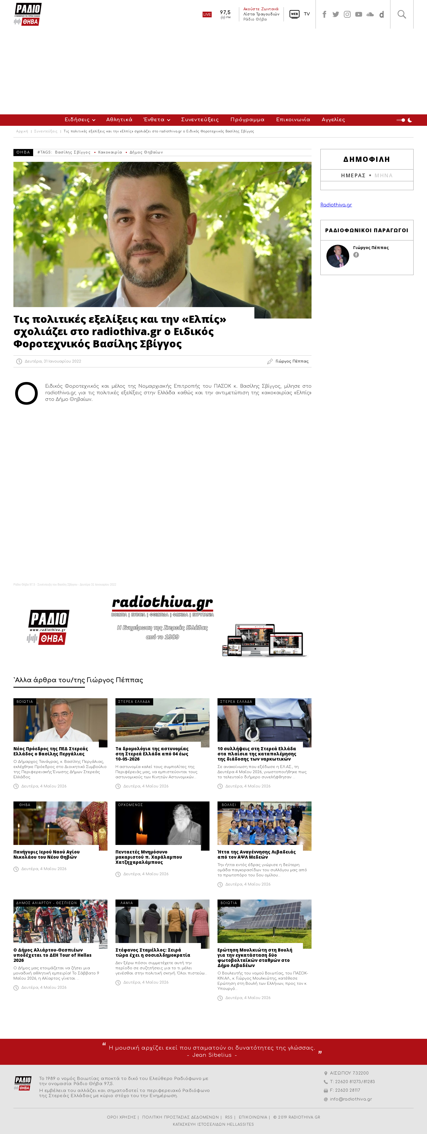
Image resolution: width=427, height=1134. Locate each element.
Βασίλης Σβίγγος (73, 152)
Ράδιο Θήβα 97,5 (24, 584)
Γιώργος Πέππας (371, 247)
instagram (347, 14)
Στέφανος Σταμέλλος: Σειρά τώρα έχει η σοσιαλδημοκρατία (152, 952)
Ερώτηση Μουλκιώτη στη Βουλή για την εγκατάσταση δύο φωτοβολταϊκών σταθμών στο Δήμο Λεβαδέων (255, 957)
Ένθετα (154, 119)
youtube (358, 14)
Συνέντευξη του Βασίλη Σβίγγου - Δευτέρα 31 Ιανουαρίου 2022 (76, 584)
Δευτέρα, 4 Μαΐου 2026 (44, 786)
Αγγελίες (333, 119)
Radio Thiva (27, 14)
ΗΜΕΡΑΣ (353, 175)
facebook (324, 14)
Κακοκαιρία (110, 152)
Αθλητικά (119, 119)
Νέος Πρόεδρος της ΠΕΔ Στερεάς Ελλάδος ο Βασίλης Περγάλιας (50, 751)
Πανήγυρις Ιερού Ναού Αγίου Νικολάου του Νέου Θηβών (46, 854)
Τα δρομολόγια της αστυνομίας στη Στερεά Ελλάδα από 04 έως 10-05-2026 (152, 754)
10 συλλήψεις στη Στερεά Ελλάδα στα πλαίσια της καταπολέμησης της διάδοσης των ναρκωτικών (257, 754)
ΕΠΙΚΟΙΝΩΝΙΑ (253, 1117)
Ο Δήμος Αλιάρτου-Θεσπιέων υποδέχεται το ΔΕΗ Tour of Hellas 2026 (52, 955)
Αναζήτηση (402, 14)
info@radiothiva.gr (351, 1099)
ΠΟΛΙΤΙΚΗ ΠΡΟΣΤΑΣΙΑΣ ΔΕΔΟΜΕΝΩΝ (180, 1117)
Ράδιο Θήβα (255, 19)
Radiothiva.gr (336, 205)
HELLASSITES (240, 1125)
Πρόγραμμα (247, 119)
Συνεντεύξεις (200, 119)
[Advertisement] (213, 71)
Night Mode (405, 120)
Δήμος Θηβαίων (146, 152)
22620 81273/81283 (355, 1082)
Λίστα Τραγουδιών (261, 14)
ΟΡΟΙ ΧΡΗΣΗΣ (121, 1117)
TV (307, 14)
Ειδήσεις (77, 119)
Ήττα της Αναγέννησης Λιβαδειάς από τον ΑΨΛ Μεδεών (257, 854)
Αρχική (22, 131)
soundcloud (370, 14)
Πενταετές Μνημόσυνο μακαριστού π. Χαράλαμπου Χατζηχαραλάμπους (148, 857)
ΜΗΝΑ (383, 175)
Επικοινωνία (293, 119)
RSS (229, 1117)
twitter (336, 14)
